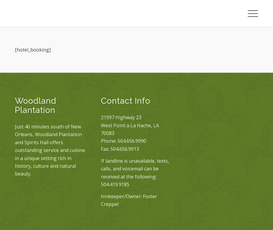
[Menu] (250, 13)
